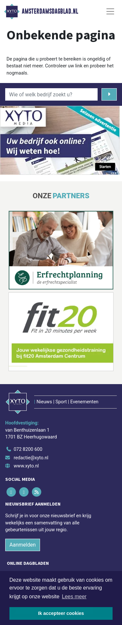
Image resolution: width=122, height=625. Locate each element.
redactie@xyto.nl (31, 458)
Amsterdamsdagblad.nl (50, 11)
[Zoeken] (109, 94)
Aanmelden (22, 545)
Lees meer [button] (74, 596)
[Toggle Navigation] (110, 11)
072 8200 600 (28, 449)
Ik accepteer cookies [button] (61, 613)
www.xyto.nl (26, 466)
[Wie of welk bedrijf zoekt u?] (51, 94)
